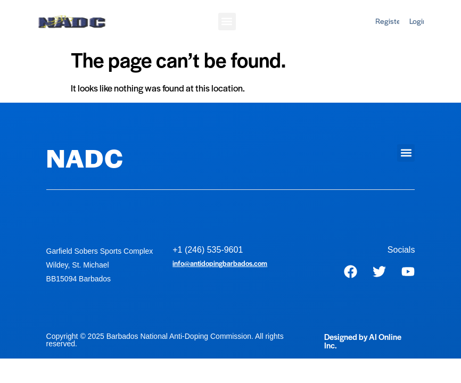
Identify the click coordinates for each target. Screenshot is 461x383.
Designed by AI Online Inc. (362, 341)
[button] (227, 21)
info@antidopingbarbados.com (219, 263)
